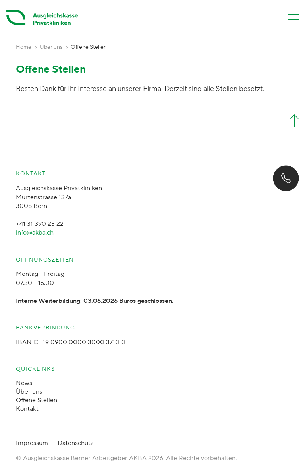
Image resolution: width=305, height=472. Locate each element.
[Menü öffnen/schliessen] (293, 17)
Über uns (51, 47)
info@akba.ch (35, 233)
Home (23, 47)
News (24, 383)
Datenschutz (75, 443)
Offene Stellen (36, 400)
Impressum (32, 443)
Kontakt (27, 409)
